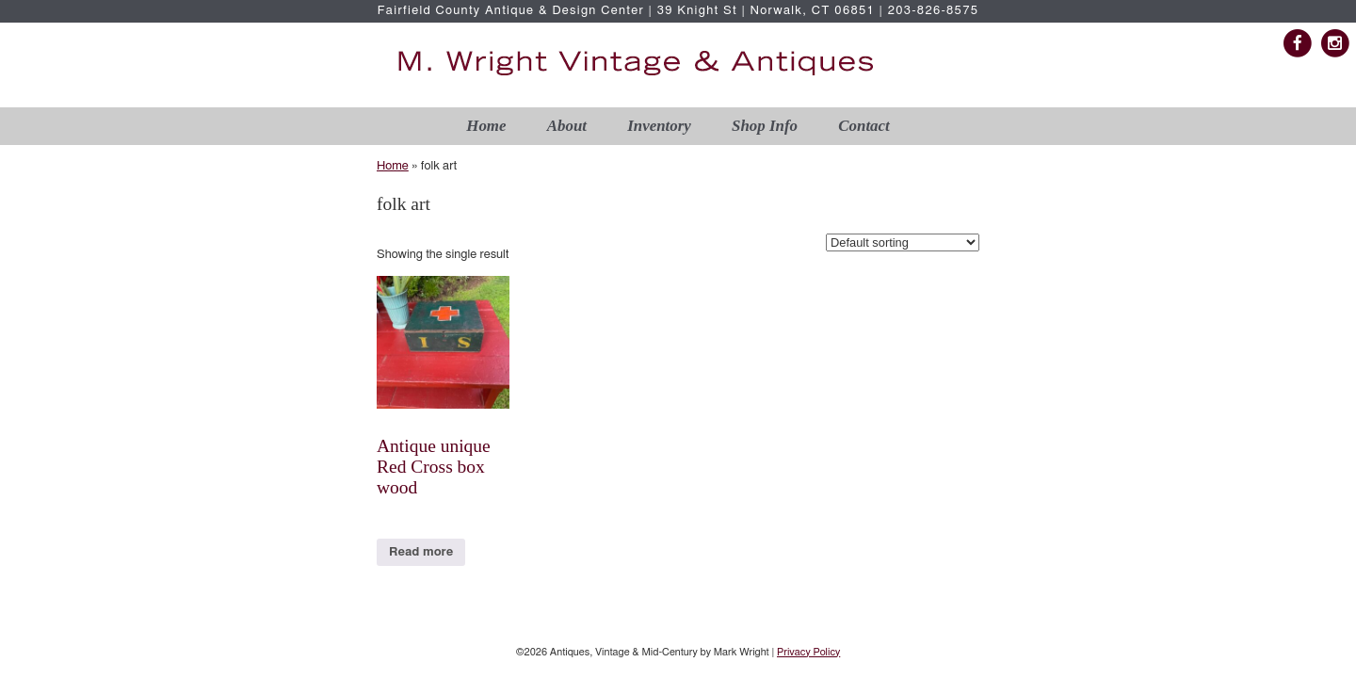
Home (486, 126)
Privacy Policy (808, 652)
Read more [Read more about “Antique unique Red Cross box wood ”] (421, 552)
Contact (863, 126)
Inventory (659, 126)
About (567, 126)
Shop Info (765, 126)
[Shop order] (902, 242)
